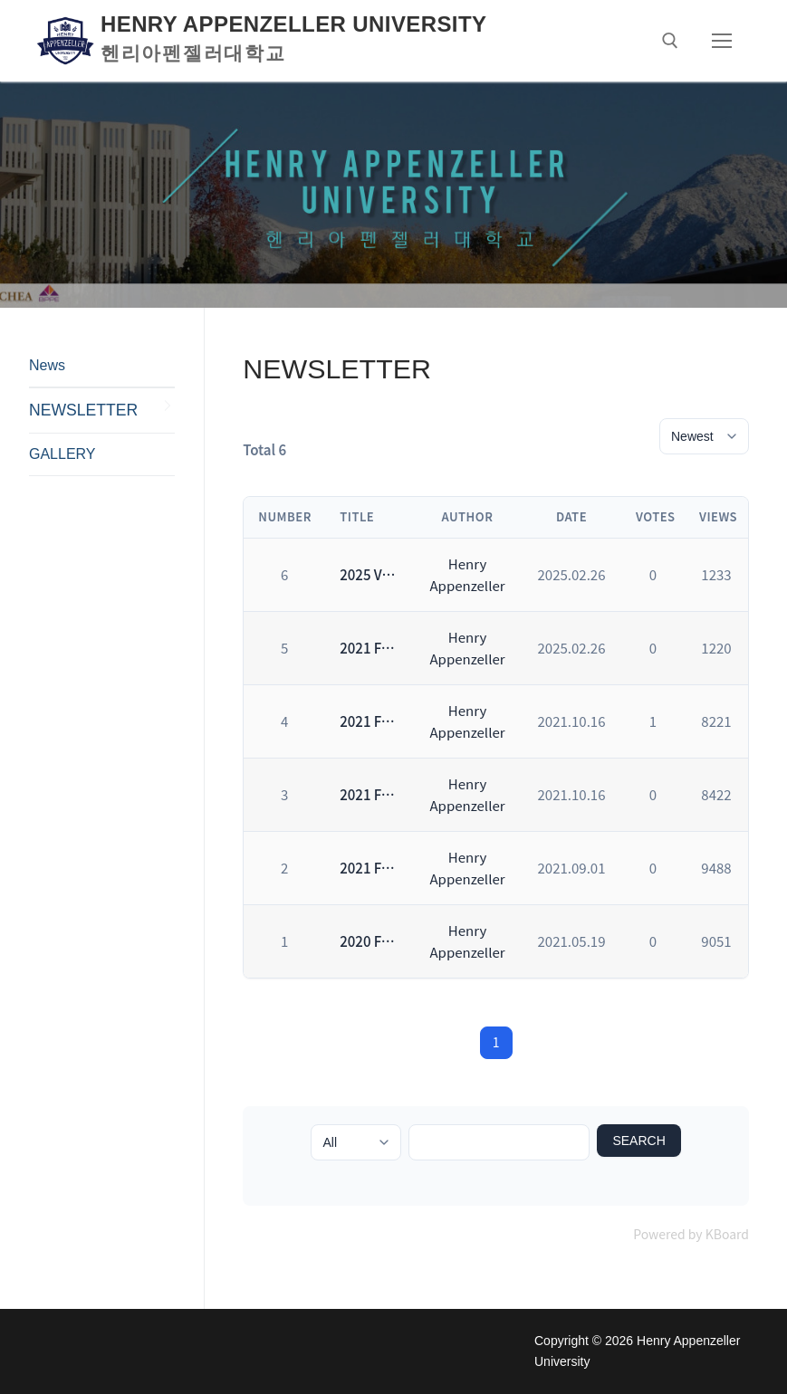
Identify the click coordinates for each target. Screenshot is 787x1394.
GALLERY (62, 454)
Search (638, 1140)
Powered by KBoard (691, 1234)
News (47, 365)
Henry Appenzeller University (293, 24)
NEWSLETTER (83, 410)
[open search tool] (670, 41)
